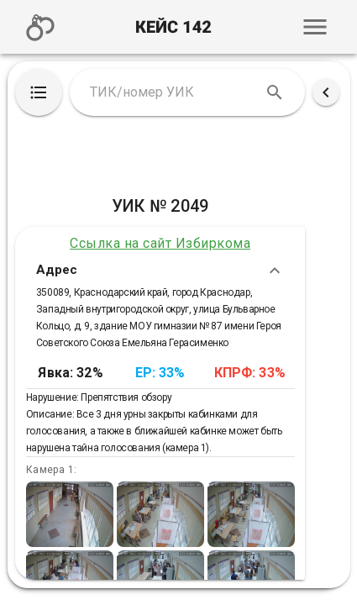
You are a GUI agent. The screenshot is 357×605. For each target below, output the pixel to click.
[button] (315, 26)
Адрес (160, 270)
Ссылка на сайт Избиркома (160, 243)
